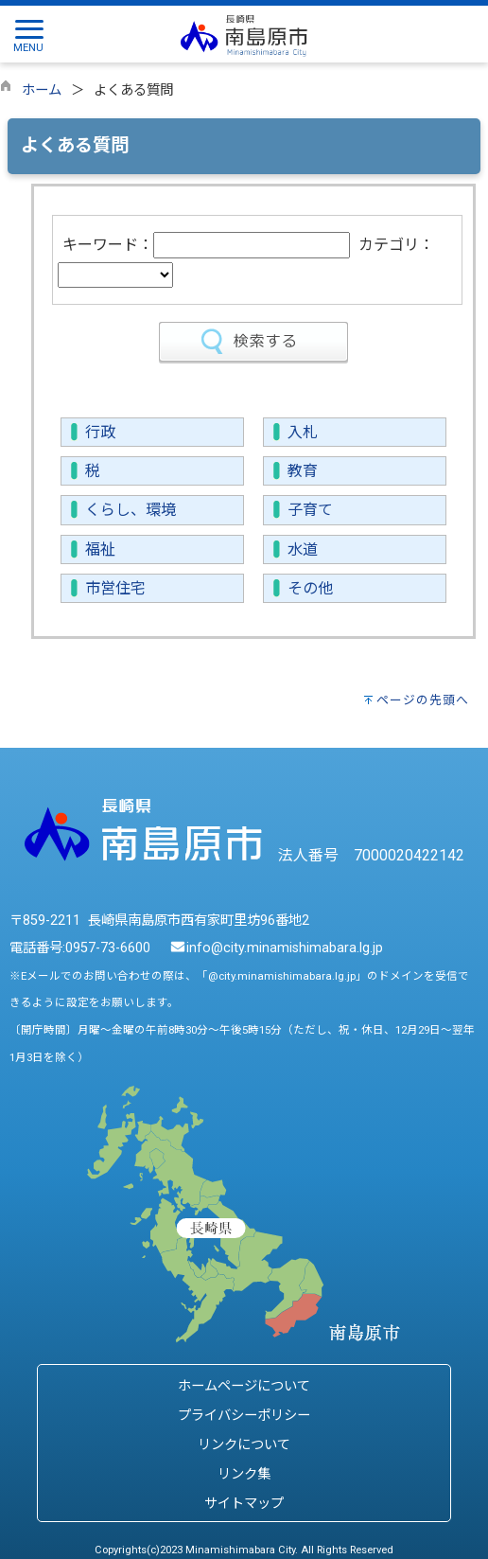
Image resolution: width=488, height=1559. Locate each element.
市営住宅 (115, 588)
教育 (303, 471)
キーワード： (107, 245)
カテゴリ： (396, 245)
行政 (100, 432)
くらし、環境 (130, 510)
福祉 (100, 549)
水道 (303, 549)
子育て (310, 510)
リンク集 (244, 1474)
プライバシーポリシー (244, 1416)
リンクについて (244, 1445)
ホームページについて (244, 1386)
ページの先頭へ (422, 700)
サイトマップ (244, 1504)
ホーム (41, 90)
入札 (303, 432)
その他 (310, 588)
